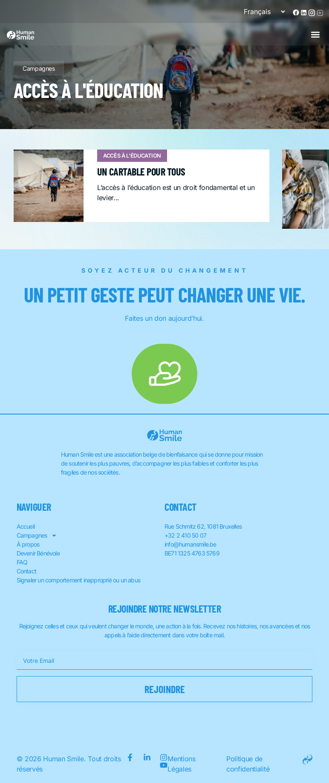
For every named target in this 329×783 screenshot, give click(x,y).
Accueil (26, 526)
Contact (26, 571)
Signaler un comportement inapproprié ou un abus (78, 580)
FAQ (22, 562)
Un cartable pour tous (141, 171)
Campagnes (39, 68)
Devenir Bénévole (38, 553)
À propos (28, 544)
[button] (315, 34)
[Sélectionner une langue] (260, 11)
